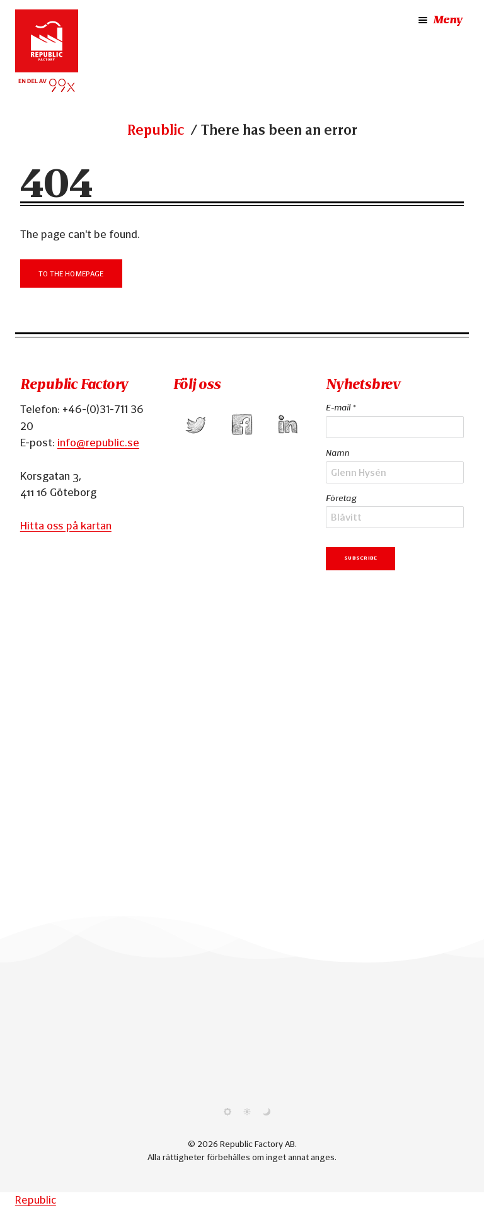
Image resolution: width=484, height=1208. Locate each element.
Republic (155, 129)
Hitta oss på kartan (66, 525)
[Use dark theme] (266, 1112)
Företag (341, 498)
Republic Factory (74, 384)
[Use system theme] (227, 1112)
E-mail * (340, 407)
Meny (439, 20)
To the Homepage (71, 272)
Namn (337, 453)
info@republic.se (98, 442)
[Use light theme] (247, 1112)
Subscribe (360, 557)
